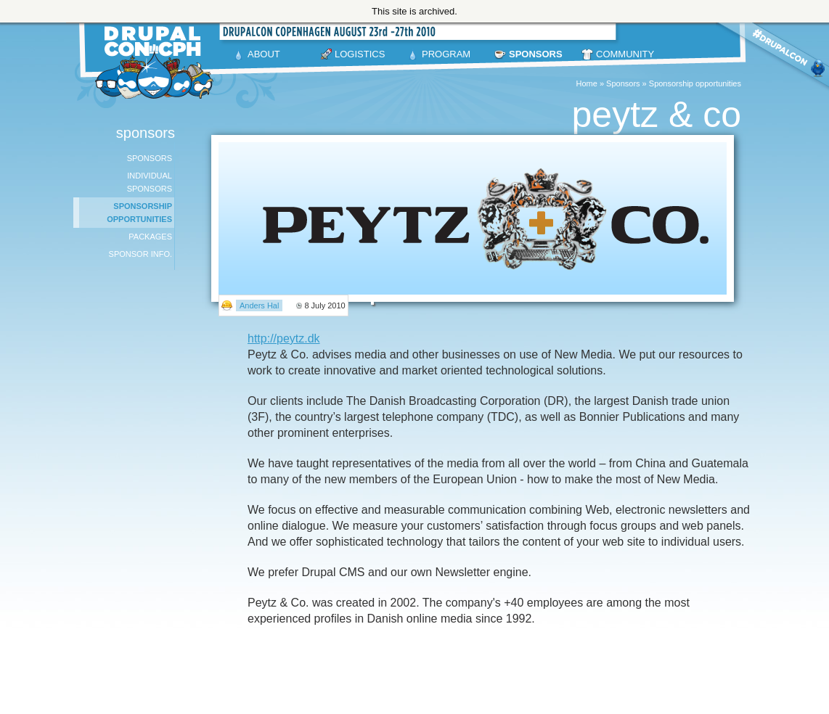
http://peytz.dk (284, 338)
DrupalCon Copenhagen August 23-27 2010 (157, 62)
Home (586, 83)
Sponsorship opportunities (695, 83)
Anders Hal (259, 305)
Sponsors (623, 83)
